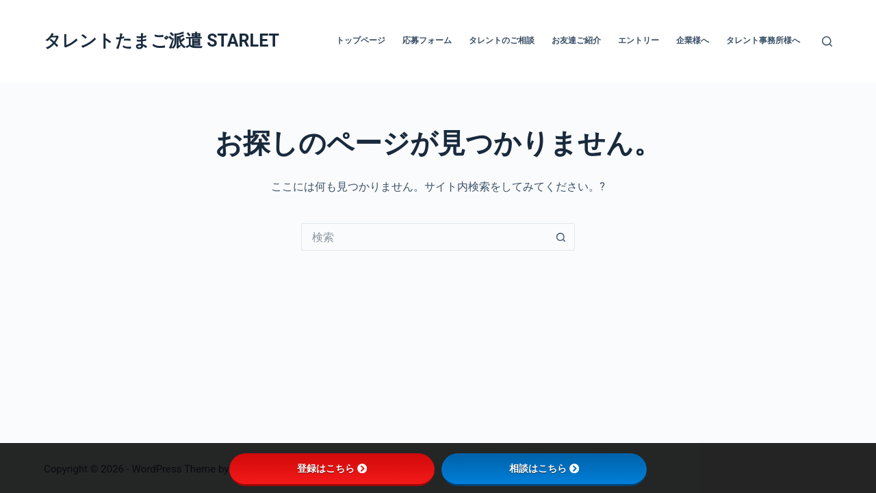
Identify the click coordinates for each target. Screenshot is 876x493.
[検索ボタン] (561, 237)
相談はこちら (544, 468)
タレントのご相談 (501, 40)
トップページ (360, 40)
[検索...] (424, 237)
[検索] (827, 41)
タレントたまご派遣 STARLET (161, 41)
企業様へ (692, 40)
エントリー (638, 40)
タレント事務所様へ (763, 40)
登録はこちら (332, 468)
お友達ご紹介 (576, 40)
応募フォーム (427, 40)
